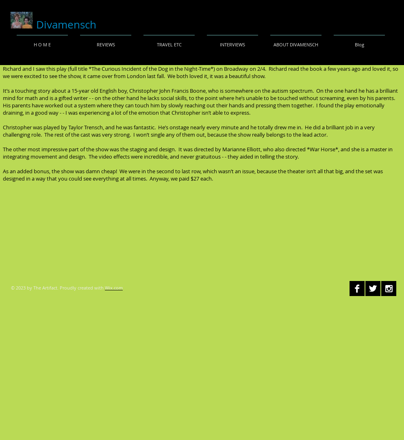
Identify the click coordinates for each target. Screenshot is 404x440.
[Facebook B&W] (357, 288)
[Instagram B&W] (388, 288)
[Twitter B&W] (372, 288)
